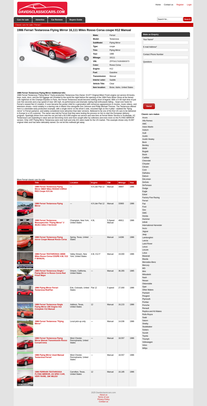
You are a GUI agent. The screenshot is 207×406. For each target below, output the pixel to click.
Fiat (144, 204)
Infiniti (144, 222)
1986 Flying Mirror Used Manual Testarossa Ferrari (49, 356)
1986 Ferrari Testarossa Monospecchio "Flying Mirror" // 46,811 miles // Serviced (49, 222)
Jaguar (145, 231)
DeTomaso (147, 185)
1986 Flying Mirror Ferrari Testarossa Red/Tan (46, 289)
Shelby (145, 324)
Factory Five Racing (151, 197)
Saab (144, 317)
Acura (144, 118)
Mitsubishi (146, 274)
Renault (145, 308)
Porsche (145, 305)
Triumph (145, 339)
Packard (145, 293)
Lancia (145, 240)
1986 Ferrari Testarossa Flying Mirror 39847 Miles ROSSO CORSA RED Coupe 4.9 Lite (51, 189)
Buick (144, 154)
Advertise (40, 20)
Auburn (145, 130)
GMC (144, 213)
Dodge (145, 188)
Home (158, 5)
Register (180, 5)
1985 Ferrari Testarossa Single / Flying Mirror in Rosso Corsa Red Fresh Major (50, 273)
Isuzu (144, 228)
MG (143, 268)
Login (189, 5)
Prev (22, 58)
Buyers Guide (76, 20)
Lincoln (145, 250)
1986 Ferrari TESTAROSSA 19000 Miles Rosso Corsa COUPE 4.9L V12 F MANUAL (51, 256)
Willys (144, 348)
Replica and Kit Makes (152, 311)
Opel (144, 287)
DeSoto (145, 182)
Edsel (144, 194)
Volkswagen (147, 342)
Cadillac (145, 157)
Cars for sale (23, 20)
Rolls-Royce (147, 314)
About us (103, 395)
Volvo (144, 345)
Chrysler (146, 164)
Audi (144, 133)
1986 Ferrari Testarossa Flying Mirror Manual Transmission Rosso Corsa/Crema (51, 340)
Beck (144, 142)
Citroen (145, 167)
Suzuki (145, 333)
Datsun (145, 176)
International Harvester (152, 225)
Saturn (145, 320)
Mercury (145, 265)
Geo (144, 210)
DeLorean (146, 179)
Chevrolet (146, 161)
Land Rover (147, 244)
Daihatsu (146, 173)
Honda (145, 216)
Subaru (145, 330)
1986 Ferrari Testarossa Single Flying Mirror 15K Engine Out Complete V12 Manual (49, 306)
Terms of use (103, 397)
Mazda (145, 259)
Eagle (144, 191)
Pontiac (145, 302)
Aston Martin (147, 127)
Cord (144, 170)
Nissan (145, 280)
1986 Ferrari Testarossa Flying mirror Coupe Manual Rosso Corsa (51, 238)
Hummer (146, 219)
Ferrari (145, 201)
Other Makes (147, 290)
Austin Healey (148, 139)
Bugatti (145, 151)
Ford (144, 207)
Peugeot (146, 296)
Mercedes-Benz (149, 262)
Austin (145, 136)
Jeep (144, 234)
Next (86, 58)
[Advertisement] (77, 151)
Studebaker (147, 327)
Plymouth (146, 299)
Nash (144, 277)
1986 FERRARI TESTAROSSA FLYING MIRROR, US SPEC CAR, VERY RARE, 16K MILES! (50, 374)
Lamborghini (147, 237)
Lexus (144, 247)
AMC (144, 124)
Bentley (145, 145)
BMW (144, 148)
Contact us (168, 5)
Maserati (146, 256)
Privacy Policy (104, 399)
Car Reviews (57, 20)
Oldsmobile (147, 284)
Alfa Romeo (147, 121)
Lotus (144, 253)
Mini (144, 271)
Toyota (145, 336)
